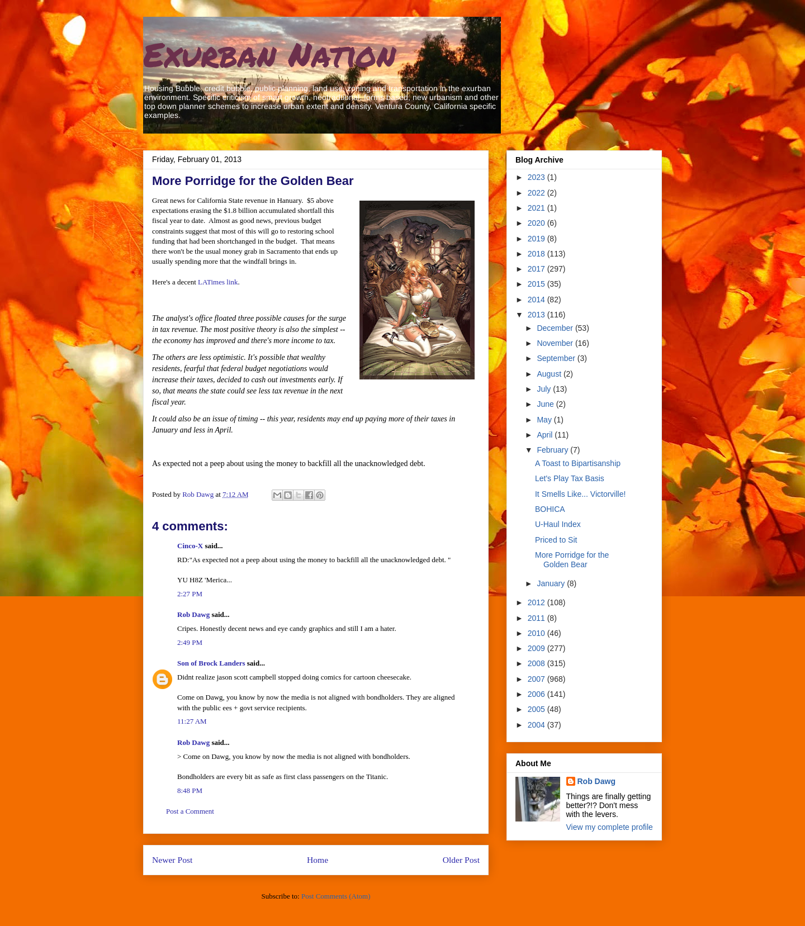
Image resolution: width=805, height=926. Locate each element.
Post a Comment (190, 811)
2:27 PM (189, 594)
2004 (537, 724)
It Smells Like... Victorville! (580, 494)
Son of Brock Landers (211, 663)
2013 (537, 314)
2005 (537, 709)
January (552, 583)
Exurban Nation (269, 54)
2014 (537, 299)
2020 (537, 223)
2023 (537, 177)
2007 (537, 679)
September (557, 358)
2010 (537, 633)
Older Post (461, 860)
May (545, 419)
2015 (537, 283)
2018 (537, 253)
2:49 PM (189, 642)
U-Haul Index (558, 524)
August (550, 373)
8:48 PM (189, 790)
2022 (537, 192)
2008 (537, 663)
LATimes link (218, 282)
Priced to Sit (556, 539)
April (546, 434)
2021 (537, 207)
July (545, 388)
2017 (537, 268)
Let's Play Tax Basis (569, 478)
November (556, 343)
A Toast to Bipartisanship (578, 463)
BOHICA (550, 509)
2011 (537, 618)
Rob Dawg (193, 614)
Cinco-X (190, 546)
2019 (537, 238)
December (556, 328)
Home (317, 860)
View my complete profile (609, 827)
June (546, 404)
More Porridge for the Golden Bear (572, 559)
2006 (537, 694)
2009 (537, 648)
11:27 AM (192, 721)
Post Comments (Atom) (336, 896)
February (553, 449)
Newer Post (172, 860)
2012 (537, 602)
